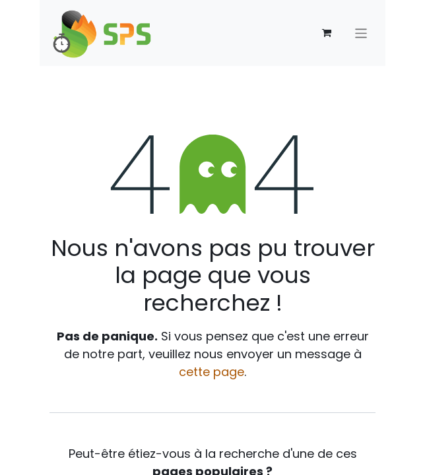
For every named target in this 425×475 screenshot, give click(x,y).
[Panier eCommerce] (326, 33)
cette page (211, 372)
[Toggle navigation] (361, 33)
